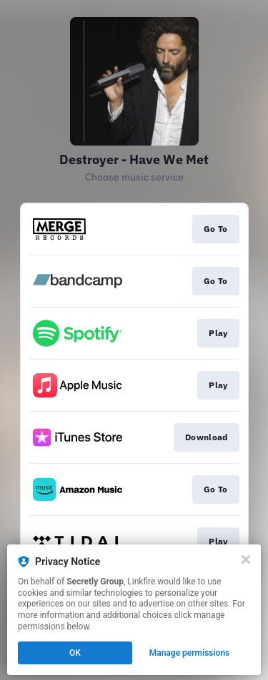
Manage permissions (189, 653)
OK (75, 653)
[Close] (245, 559)
